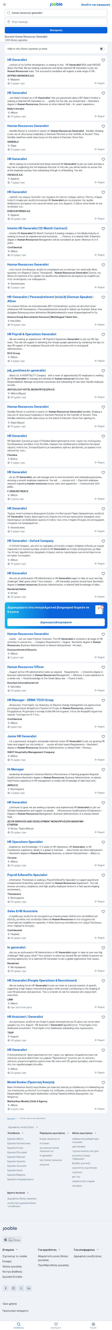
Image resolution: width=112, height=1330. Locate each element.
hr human (44, 1143)
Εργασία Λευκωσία (16, 1165)
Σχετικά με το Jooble (15, 1256)
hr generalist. (16, 947)
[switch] (102, 48)
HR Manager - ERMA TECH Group (30, 700)
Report (99, 83)
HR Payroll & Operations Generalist (31, 334)
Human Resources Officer (25, 667)
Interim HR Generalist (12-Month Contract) (37, 228)
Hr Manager (15, 769)
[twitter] (21, 1288)
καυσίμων (77, 1185)
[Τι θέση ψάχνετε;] (56, 13)
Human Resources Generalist (28, 126)
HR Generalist (17, 59)
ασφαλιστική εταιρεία (83, 1181)
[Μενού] (4, 4)
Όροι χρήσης (10, 1303)
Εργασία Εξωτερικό (17, 1152)
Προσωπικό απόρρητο (15, 1310)
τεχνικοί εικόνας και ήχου (85, 1151)
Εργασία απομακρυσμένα (20, 1179)
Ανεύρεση (56, 30)
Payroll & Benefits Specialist (27, 875)
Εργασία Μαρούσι (16, 1174)
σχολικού (77, 1172)
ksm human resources (51, 1160)
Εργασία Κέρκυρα (16, 1156)
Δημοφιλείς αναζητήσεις (23, 1127)
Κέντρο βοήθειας (12, 1271)
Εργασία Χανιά (14, 1170)
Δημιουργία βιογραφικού (56, 622)
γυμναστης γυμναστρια (84, 1167)
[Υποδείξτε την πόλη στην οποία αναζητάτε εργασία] (56, 22)
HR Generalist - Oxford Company (30, 540)
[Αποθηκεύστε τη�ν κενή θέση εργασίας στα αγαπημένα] (103, 126)
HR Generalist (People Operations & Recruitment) (42, 980)
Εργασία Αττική (15, 1147)
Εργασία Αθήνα (15, 1138)
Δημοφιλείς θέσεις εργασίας (22, 1198)
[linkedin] (29, 1288)
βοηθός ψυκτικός (81, 1163)
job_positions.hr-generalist (26, 370)
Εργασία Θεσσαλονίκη (18, 1143)
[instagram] (13, 1288)
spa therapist (79, 1146)
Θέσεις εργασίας (12, 1266)
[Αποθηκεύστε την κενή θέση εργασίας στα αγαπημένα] (103, 60)
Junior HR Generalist (22, 736)
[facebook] (6, 1288)
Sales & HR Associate (22, 911)
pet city (76, 1176)
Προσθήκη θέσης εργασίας (53, 1265)
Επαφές (7, 1261)
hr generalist (46, 1155)
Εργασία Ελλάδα (12, 1276)
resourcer (44, 1164)
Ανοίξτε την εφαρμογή (95, 4)
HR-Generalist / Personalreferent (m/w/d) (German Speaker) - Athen (50, 299)
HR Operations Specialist (25, 842)
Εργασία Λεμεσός (16, 1161)
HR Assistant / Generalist (25, 1016)
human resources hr (50, 1138)
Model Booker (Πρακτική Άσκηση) (30, 1082)
